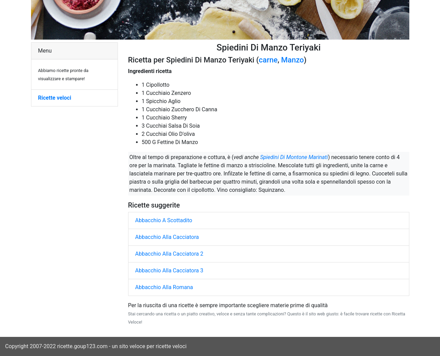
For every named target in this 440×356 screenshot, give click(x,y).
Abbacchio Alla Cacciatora (167, 237)
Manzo (292, 60)
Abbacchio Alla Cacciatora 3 (169, 270)
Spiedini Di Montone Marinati (294, 157)
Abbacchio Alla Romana (164, 287)
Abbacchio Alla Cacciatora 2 (169, 254)
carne (268, 60)
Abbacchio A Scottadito (163, 220)
